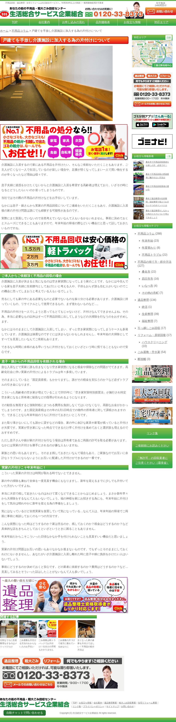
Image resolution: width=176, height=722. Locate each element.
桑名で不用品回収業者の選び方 (157, 188)
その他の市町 (150, 292)
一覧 (168, 156)
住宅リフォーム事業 (147, 703)
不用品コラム (146, 233)
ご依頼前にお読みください (152, 445)
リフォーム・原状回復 (152, 335)
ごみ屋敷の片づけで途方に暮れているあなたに (66, 643)
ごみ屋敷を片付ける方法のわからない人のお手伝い (27, 643)
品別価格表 (103, 22)
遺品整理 (143, 299)
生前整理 (147, 313)
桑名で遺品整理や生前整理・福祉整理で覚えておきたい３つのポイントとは (157, 201)
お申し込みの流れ (73, 22)
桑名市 (146, 271)
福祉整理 (147, 320)
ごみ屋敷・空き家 (149, 352)
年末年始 (147, 240)
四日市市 (147, 278)
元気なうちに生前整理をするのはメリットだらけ (8, 643)
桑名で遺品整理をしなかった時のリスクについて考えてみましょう (157, 214)
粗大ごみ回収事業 (127, 703)
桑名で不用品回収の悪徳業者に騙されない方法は (157, 176)
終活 (144, 306)
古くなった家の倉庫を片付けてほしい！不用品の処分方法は (85, 645)
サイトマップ (112, 706)
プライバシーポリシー (93, 706)
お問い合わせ (127, 706)
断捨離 (142, 359)
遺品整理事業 (110, 703)
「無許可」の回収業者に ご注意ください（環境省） (152, 460)
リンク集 (152, 433)
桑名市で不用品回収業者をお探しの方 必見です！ (157, 163)
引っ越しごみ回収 (149, 328)
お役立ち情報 (132, 22)
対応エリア (161, 22)
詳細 (168, 37)
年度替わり (149, 247)
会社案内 (44, 22)
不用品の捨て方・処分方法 (154, 261)
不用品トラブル (152, 254)
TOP (15, 22)
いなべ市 (147, 285)
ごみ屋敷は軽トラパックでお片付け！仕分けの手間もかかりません (47, 645)
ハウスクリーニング (154, 342)
